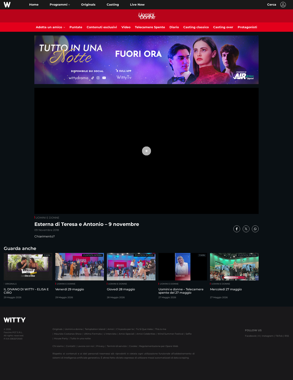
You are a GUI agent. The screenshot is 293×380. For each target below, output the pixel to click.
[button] (60, 4)
